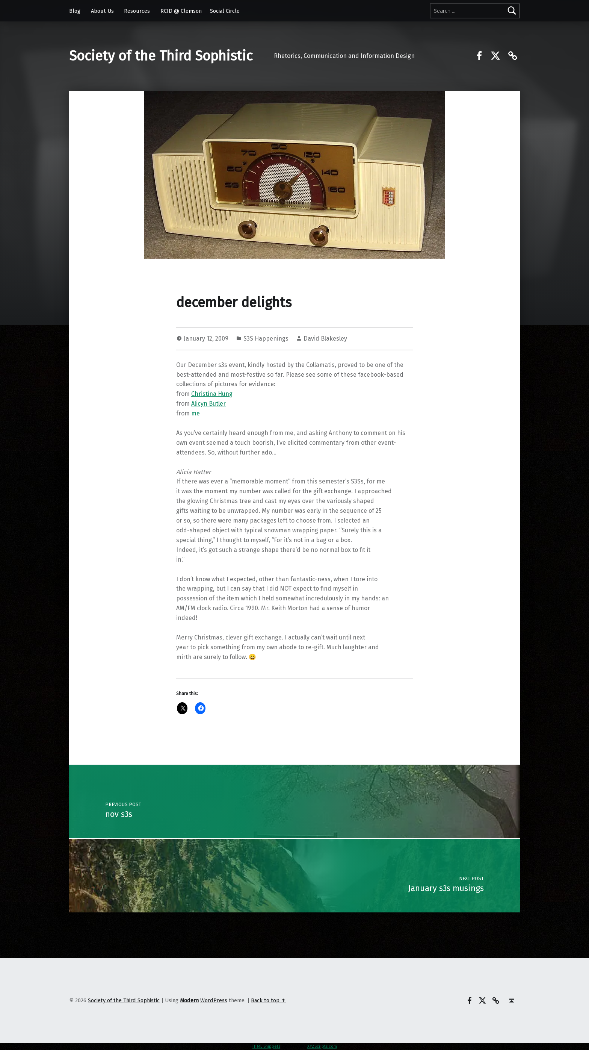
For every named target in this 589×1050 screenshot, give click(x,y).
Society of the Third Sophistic (160, 56)
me (195, 413)
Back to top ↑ (268, 1000)
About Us (102, 11)
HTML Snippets (266, 1046)
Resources (137, 11)
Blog (74, 11)
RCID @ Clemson (181, 11)
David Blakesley (325, 338)
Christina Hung (212, 393)
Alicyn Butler (208, 403)
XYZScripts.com (322, 1046)
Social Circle (225, 11)
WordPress (213, 1000)
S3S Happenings (265, 338)
